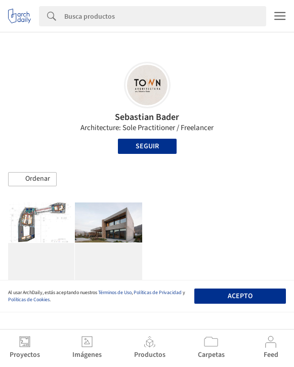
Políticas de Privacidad (158, 292)
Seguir (147, 146)
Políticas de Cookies (29, 299)
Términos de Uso (115, 292)
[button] (32, 179)
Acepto (240, 296)
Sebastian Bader (147, 117)
